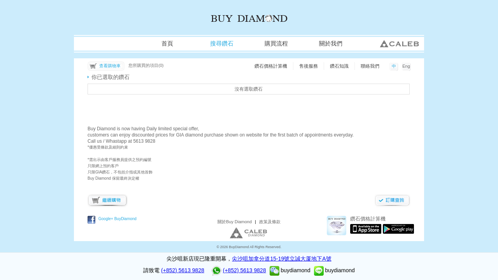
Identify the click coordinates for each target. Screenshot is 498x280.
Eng (406, 66)
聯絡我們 (370, 66)
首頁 (167, 43)
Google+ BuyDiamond (117, 219)
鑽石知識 (339, 66)
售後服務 (308, 66)
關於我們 (330, 43)
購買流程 (276, 43)
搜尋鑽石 (221, 43)
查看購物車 (110, 65)
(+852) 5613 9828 (182, 270)
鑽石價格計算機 (270, 66)
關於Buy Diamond (234, 221)
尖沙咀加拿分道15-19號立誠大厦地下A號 (281, 259)
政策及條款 (270, 221)
